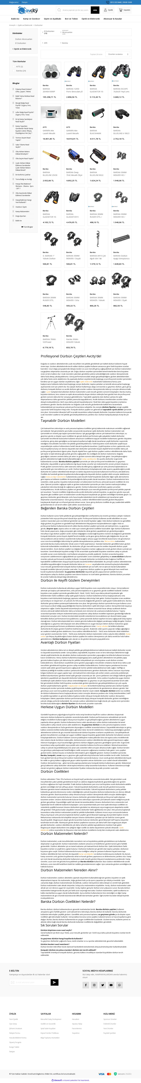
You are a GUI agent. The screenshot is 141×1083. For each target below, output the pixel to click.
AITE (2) (19, 66)
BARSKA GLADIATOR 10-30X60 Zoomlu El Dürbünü (97, 90)
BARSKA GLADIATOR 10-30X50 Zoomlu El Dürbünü (50, 215)
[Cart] (125, 10)
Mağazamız (13, 2)
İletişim (24, 2)
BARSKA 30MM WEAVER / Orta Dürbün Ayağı (72, 299)
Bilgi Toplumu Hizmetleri (50, 1038)
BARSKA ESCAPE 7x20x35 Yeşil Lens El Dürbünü (121, 90)
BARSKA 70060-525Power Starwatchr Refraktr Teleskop (50, 341)
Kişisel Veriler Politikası (50, 1034)
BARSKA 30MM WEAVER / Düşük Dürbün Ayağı (73, 257)
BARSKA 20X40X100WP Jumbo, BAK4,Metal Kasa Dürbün (50, 90)
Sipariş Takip (77, 1024)
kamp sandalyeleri (89, 459)
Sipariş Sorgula (15, 1043)
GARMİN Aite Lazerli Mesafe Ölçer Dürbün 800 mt (73, 132)
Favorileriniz (77, 1029)
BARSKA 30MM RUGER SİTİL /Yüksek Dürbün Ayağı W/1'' (49, 299)
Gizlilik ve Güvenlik (48, 1024)
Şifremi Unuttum (15, 1029)
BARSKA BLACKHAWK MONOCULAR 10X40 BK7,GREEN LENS (98, 132)
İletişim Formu (14, 1034)
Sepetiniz (76, 1034)
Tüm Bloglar (27, 227)
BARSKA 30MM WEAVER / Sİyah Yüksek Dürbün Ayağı (120, 299)
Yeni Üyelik (13, 1020)
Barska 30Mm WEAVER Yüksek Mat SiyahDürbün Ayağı (73, 341)
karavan (88, 565)
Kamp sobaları (102, 627)
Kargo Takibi (14, 1048)
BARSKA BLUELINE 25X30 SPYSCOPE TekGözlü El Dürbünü (50, 174)
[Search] (78, 10)
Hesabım (75, 1020)
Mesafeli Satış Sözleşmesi (51, 1020)
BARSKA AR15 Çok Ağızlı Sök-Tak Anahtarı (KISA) (98, 257)
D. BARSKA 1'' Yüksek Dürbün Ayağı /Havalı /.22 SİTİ (50, 257)
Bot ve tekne (110, 542)
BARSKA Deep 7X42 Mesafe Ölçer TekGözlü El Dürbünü (74, 174)
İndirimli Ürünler (109, 1024)
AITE (45, 127)
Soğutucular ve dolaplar (77, 686)
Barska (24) (21, 70)
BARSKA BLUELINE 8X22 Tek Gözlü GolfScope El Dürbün (96, 174)
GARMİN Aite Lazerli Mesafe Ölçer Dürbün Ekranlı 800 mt (49, 132)
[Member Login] (108, 10)
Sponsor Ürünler (110, 1020)
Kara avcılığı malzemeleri (56, 477)
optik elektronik (86, 382)
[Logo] (27, 10)
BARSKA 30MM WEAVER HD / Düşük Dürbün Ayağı (119, 215)
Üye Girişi (13, 1024)
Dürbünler (40, 25)
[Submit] (54, 983)
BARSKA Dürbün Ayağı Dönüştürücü (121, 257)
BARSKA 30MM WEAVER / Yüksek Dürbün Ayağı (97, 299)
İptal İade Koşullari (48, 1029)
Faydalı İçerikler (109, 1034)
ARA (95, 10)
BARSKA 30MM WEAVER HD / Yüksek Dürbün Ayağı (119, 174)
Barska (45, 85)
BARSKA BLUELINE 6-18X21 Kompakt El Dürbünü (121, 132)
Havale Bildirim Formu (17, 1038)
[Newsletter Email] (33, 983)
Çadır (48, 392)
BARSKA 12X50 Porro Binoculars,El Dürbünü (74, 90)
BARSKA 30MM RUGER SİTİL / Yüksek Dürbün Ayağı (96, 215)
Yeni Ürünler (108, 1029)
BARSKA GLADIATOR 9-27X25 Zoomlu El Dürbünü (73, 215)
